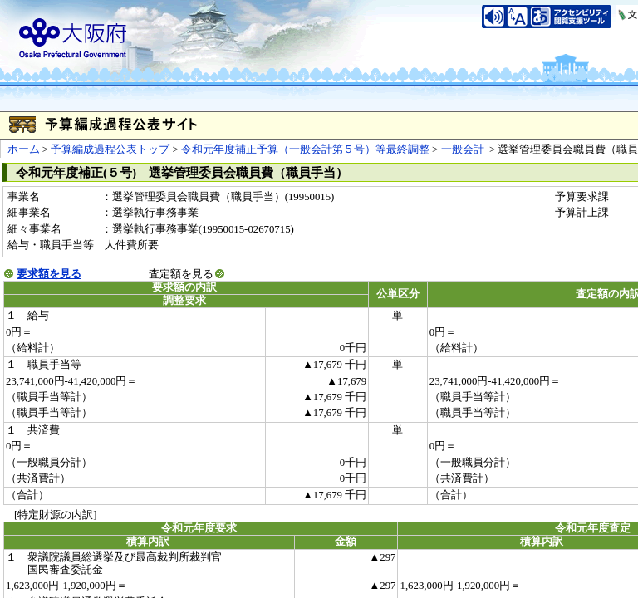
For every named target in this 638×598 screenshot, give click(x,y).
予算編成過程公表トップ (110, 149)
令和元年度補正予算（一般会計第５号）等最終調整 (305, 149)
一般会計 (464, 149)
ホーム (23, 149)
